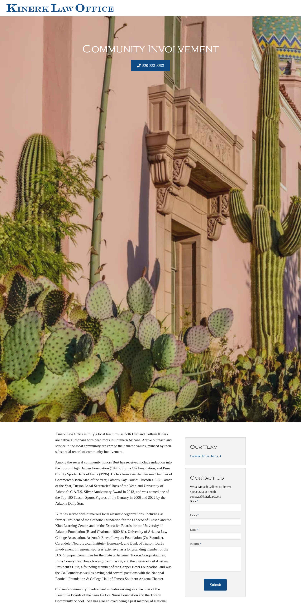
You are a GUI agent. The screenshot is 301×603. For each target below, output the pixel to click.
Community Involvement (205, 456)
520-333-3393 (153, 65)
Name (194, 501)
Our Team (204, 447)
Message (196, 543)
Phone (194, 515)
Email (194, 529)
